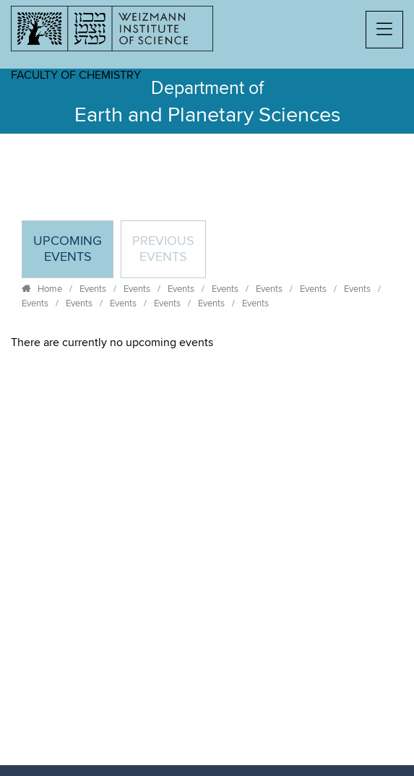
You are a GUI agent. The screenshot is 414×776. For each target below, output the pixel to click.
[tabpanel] (207, 342)
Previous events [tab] (163, 249)
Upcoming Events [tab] (73, 255)
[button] (384, 29)
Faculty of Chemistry (76, 75)
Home (50, 289)
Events (92, 289)
